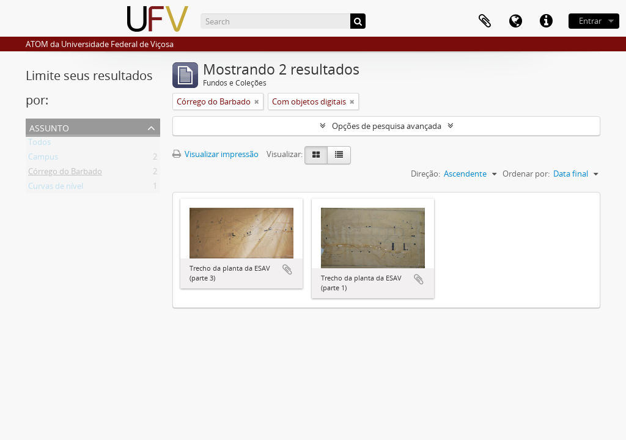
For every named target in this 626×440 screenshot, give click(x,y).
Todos (39, 144)
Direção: (425, 173)
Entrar (590, 20)
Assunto (49, 127)
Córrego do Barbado (65, 173)
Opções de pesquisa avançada (386, 125)
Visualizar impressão (215, 154)
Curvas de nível (55, 188)
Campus (43, 158)
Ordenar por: (526, 173)
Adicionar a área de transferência (287, 269)
